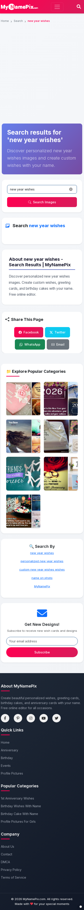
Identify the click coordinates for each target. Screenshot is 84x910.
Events (6, 765)
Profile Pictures (12, 773)
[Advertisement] (42, 45)
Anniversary (9, 750)
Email (57, 344)
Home (5, 21)
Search (18, 21)
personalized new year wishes (42, 561)
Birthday (7, 758)
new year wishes (42, 553)
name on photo (42, 578)
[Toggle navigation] (57, 6)
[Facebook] (5, 718)
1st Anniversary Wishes (17, 798)
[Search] (78, 7)
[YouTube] (43, 718)
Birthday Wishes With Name (21, 806)
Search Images (42, 202)
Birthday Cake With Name (19, 814)
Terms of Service (13, 877)
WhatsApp (30, 344)
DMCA (5, 862)
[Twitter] (56, 718)
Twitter (57, 332)
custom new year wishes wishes (42, 569)
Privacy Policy (11, 870)
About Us (7, 846)
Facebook (29, 332)
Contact (6, 854)
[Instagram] (31, 718)
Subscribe (42, 652)
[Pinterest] (18, 718)
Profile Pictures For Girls (18, 821)
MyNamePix (42, 586)
